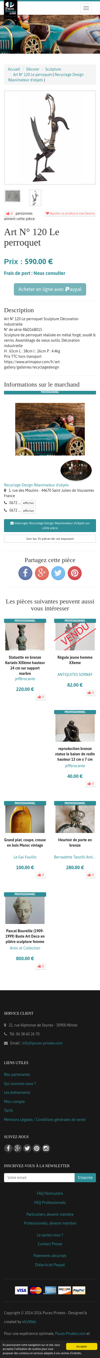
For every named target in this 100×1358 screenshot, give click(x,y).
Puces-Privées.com (70, 1333)
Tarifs (8, 1110)
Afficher (28, 503)
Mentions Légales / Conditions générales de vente (45, 1119)
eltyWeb (29, 1322)
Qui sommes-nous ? (20, 1084)
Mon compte (14, 1101)
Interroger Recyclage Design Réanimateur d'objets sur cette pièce (50, 525)
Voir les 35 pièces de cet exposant (50, 539)
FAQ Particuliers (50, 1193)
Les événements (17, 1092)
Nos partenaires (17, 1074)
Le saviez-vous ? (50, 1235)
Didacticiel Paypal (50, 1265)
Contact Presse (50, 1244)
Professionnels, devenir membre (50, 1223)
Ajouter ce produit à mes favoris (70, 213)
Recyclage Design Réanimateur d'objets (36, 485)
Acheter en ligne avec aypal (50, 289)
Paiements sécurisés (50, 1256)
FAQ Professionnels (50, 1202)
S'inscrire (85, 1177)
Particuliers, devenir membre (50, 1214)
